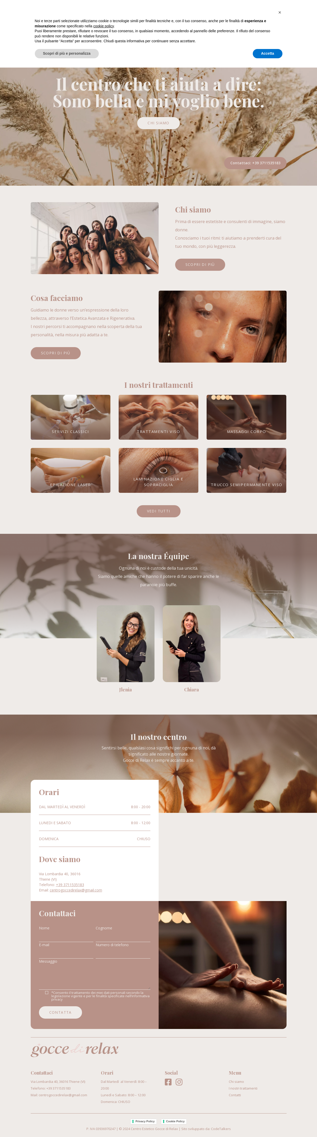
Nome (44, 928)
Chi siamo (185, 12)
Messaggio (48, 961)
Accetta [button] (267, 1123)
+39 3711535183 (266, 162)
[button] (280, 1082)
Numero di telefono (112, 944)
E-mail (44, 944)
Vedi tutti (158, 511)
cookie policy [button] (103, 1095)
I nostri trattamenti (230, 12)
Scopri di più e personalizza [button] (67, 1123)
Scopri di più (200, 264)
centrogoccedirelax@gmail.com (76, 890)
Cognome (104, 928)
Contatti (275, 12)
